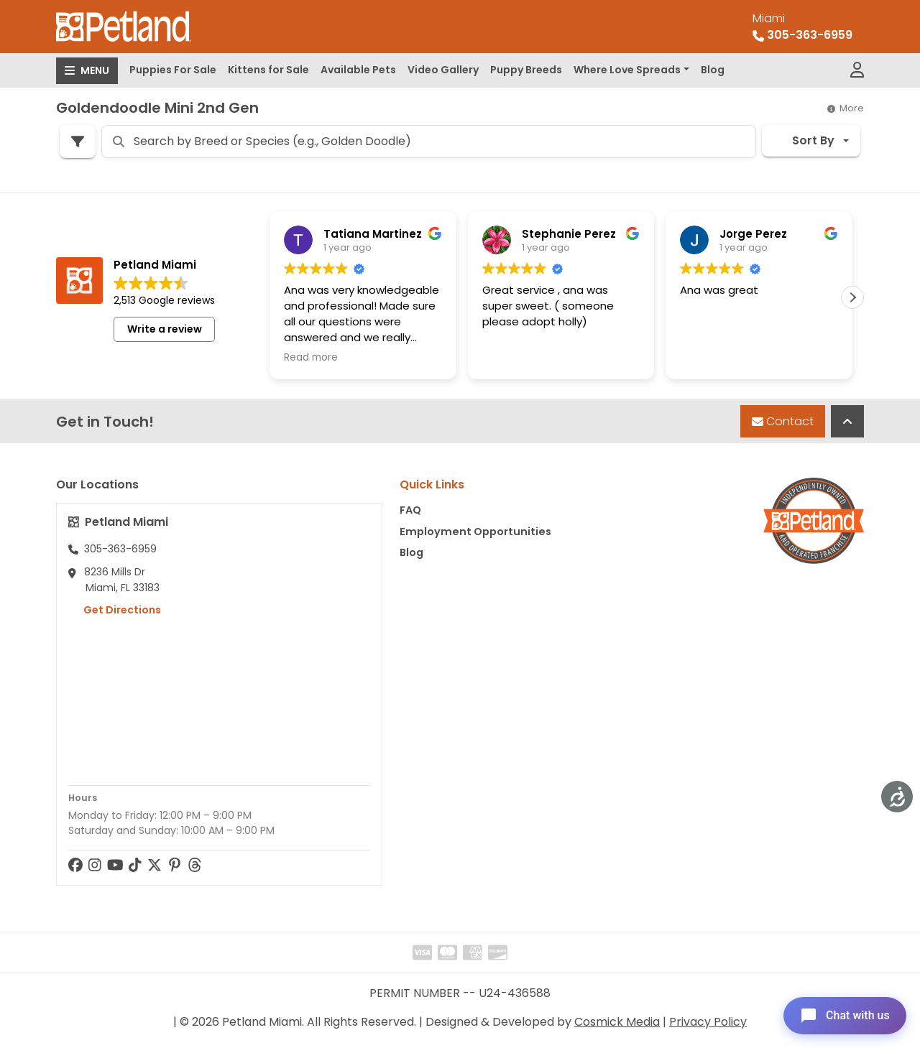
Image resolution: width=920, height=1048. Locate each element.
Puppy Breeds (526, 69)
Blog (712, 69)
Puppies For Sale (172, 69)
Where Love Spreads (627, 69)
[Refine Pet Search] (78, 141)
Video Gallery (443, 69)
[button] (852, 297)
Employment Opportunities (475, 531)
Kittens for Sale (268, 69)
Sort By (803, 140)
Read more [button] (311, 357)
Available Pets (358, 69)
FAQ (410, 510)
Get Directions (114, 610)
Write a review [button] (164, 329)
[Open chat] (843, 1015)
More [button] (845, 108)
